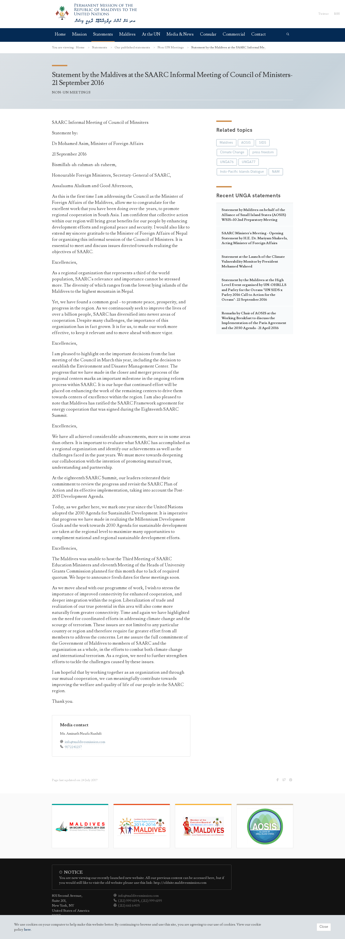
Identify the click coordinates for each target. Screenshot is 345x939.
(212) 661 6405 (129, 905)
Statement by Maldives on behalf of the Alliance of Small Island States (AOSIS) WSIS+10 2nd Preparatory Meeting (254, 215)
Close (323, 927)
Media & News (180, 34)
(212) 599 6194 (128, 901)
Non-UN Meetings (171, 47)
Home (60, 34)
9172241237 (73, 747)
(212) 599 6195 (151, 901)
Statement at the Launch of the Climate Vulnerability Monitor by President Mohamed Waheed (253, 261)
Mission (79, 34)
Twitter (323, 14)
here (27, 929)
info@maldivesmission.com (85, 742)
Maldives (127, 34)
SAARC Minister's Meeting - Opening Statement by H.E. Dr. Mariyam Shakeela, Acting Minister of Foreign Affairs (255, 238)
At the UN (151, 34)
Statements (103, 34)
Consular (208, 34)
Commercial (234, 34)
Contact (258, 34)
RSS (337, 14)
